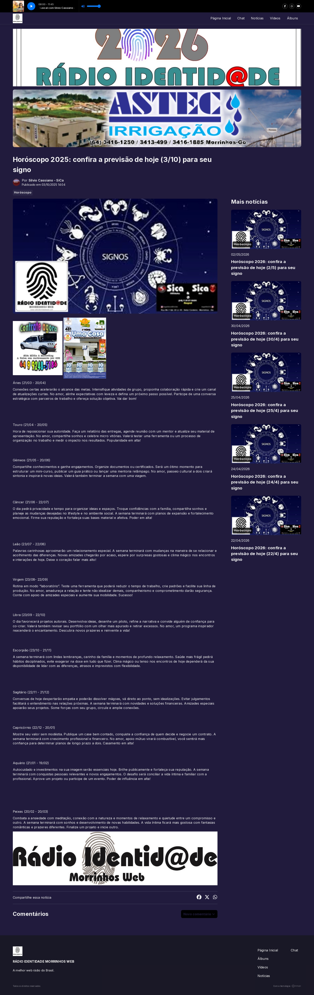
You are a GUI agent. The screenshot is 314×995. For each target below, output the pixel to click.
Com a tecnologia (287, 986)
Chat (241, 18)
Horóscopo (22, 192)
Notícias (257, 18)
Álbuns (292, 18)
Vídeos (275, 18)
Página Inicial (220, 18)
